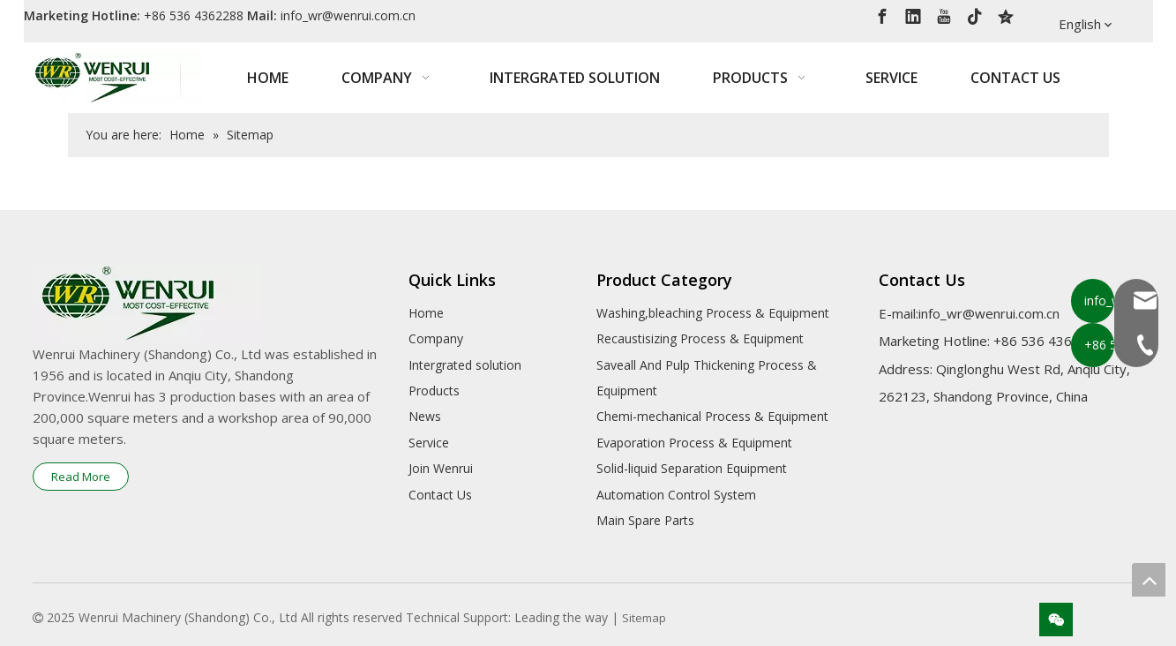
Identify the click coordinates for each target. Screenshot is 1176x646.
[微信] (1056, 619)
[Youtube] (944, 15)
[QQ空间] (1005, 15)
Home (426, 312)
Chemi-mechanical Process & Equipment (712, 416)
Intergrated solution (464, 365)
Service (428, 442)
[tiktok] (974, 15)
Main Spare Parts (645, 520)
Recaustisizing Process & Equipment (700, 338)
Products (434, 390)
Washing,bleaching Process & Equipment (712, 312)
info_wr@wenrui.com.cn (348, 15)
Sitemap (644, 618)
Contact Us (440, 494)
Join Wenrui (440, 468)
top (1148, 580)
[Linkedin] (913, 15)
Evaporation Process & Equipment (694, 442)
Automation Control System (676, 494)
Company (435, 338)
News (424, 416)
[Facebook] (882, 15)
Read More (80, 476)
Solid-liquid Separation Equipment (691, 468)
